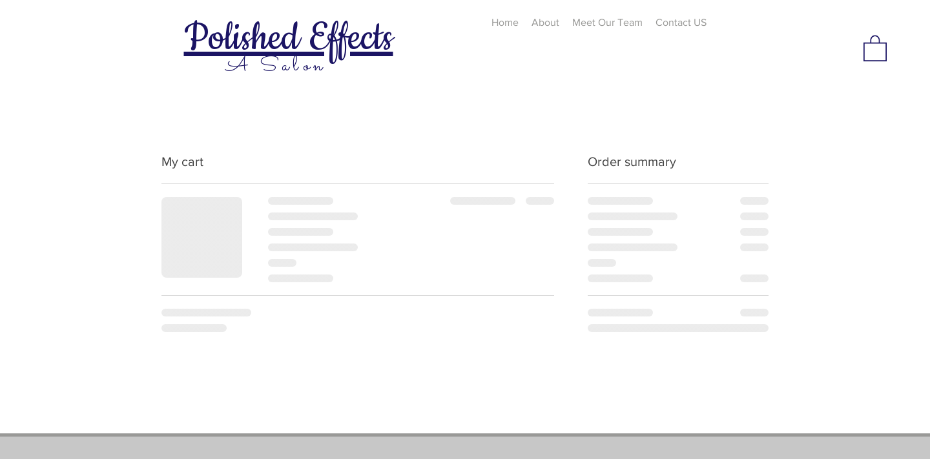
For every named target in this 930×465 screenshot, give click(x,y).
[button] (875, 47)
